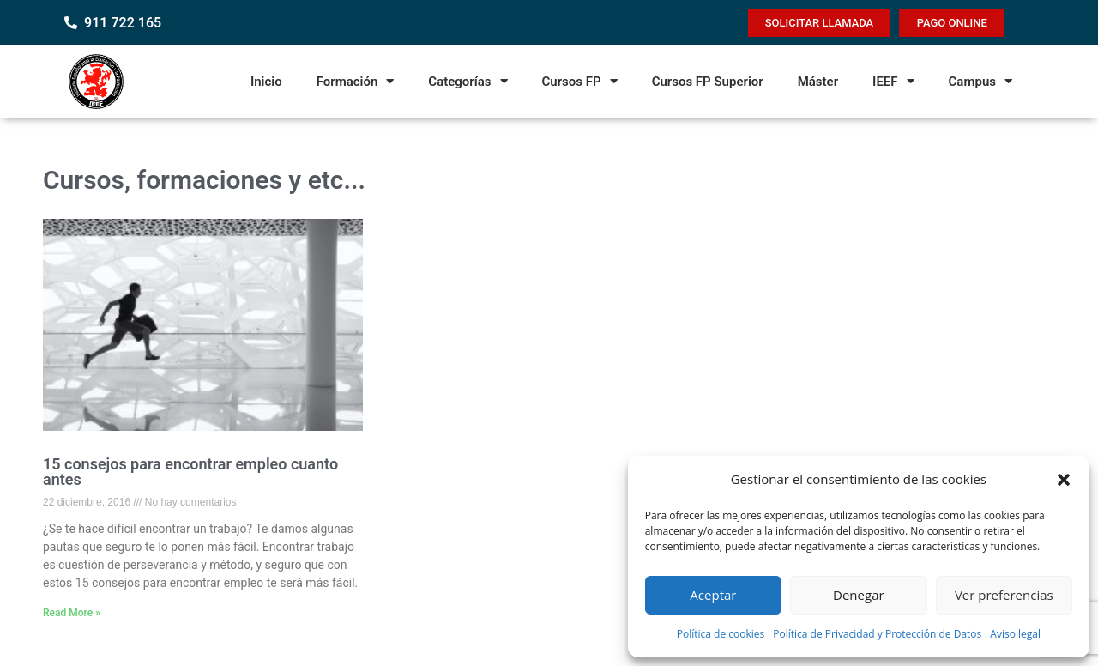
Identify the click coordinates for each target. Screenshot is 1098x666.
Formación (356, 81)
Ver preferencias (1004, 594)
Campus (980, 81)
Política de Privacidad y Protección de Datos (877, 634)
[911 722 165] (70, 22)
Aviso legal (1015, 634)
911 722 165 (122, 23)
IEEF (893, 81)
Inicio (266, 81)
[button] (1063, 479)
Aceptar (713, 594)
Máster (818, 81)
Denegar (858, 594)
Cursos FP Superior (707, 81)
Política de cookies (721, 634)
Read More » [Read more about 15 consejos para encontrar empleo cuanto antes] (71, 613)
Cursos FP (580, 81)
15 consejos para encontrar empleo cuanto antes (190, 471)
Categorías (467, 81)
